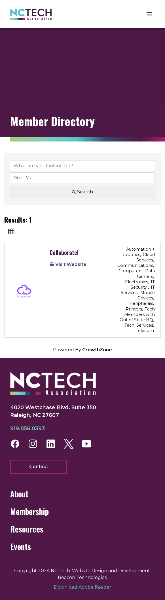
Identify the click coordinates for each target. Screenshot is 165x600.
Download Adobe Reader (82, 587)
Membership (29, 511)
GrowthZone (97, 349)
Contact (38, 466)
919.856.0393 (27, 428)
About (19, 494)
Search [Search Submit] (82, 192)
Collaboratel (64, 252)
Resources (26, 529)
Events (20, 546)
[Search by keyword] (82, 165)
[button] (11, 231)
